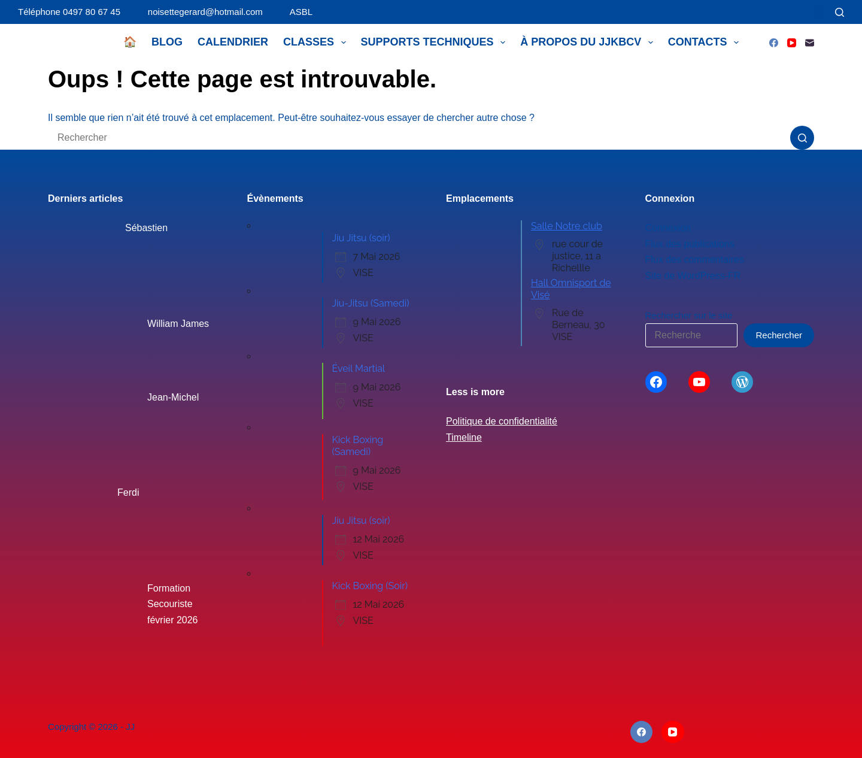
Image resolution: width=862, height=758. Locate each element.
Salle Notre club (566, 226)
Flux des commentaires (694, 259)
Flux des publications (689, 244)
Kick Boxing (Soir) (370, 586)
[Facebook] (773, 42)
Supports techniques (436, 42)
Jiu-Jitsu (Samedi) (370, 303)
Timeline (464, 437)
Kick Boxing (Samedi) (358, 445)
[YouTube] (791, 42)
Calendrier (233, 42)
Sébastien (146, 228)
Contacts (705, 42)
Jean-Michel (173, 397)
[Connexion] (818, 12)
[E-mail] (809, 42)
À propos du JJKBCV (589, 42)
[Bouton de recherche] (802, 138)
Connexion (668, 228)
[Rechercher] (839, 12)
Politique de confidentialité (501, 421)
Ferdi (128, 492)
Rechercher (778, 335)
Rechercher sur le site (689, 315)
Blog (167, 42)
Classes (317, 42)
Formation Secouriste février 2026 (172, 604)
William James (178, 324)
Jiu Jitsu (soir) (361, 238)
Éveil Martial (359, 368)
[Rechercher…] (419, 138)
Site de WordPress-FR (693, 276)
